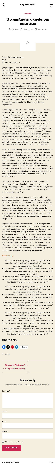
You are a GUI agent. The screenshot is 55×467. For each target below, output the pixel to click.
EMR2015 (16, 29)
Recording (27, 14)
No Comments (42, 29)
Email (4, 421)
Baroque (7, 354)
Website (5, 431)
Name (4, 411)
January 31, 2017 (28, 29)
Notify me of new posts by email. (14, 442)
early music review (27, 4)
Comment (6, 391)
